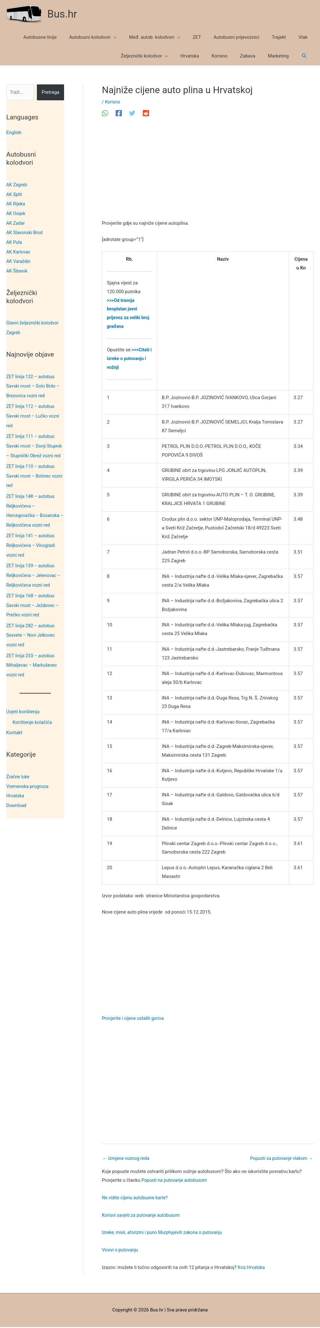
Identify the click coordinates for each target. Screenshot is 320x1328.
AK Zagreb (17, 185)
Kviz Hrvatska (252, 1268)
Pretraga (50, 93)
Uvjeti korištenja (22, 712)
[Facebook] (119, 113)
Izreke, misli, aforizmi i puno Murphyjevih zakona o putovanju (165, 1233)
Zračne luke (18, 776)
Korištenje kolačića (32, 722)
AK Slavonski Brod (25, 231)
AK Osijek (16, 213)
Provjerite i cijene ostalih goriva (134, 1018)
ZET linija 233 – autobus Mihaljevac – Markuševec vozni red (32, 666)
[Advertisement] (207, 173)
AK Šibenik (17, 269)
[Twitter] (132, 113)
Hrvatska (15, 795)
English (14, 133)
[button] (304, 56)
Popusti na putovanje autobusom (176, 1181)
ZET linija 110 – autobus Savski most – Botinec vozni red (31, 481)
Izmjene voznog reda (126, 1159)
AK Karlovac (19, 250)
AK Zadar (16, 222)
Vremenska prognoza (28, 786)
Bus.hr (63, 14)
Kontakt (14, 733)
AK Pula (14, 241)
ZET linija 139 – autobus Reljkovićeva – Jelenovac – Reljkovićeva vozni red (34, 578)
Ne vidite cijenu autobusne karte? (136, 1198)
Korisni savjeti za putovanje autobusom (142, 1216)
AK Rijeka (16, 203)
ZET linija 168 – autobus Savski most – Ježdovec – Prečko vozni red (33, 607)
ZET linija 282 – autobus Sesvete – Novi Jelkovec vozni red (31, 636)
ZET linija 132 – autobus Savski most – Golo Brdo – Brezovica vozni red (34, 383)
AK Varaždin (19, 260)
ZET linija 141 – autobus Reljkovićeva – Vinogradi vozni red (31, 549)
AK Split (14, 194)
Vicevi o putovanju (121, 1251)
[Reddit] (146, 113)
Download (16, 805)
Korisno (113, 102)
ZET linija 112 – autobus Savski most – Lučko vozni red (34, 413)
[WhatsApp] (105, 113)
